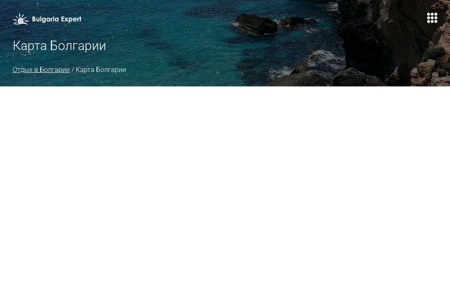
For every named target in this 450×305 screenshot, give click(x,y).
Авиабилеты (220, 21)
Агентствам (308, 21)
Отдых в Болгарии (54, 92)
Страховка (265, 21)
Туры (159, 21)
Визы (184, 21)
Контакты (350, 21)
